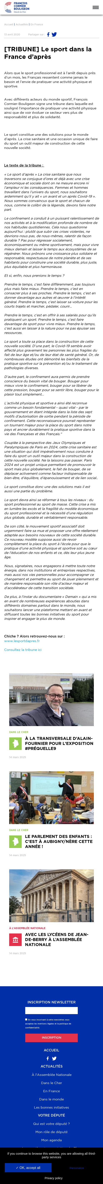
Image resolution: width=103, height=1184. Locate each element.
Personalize (77, 1168)
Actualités (22, 24)
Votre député (51, 1115)
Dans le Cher (51, 1083)
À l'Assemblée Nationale (52, 1075)
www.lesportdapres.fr (22, 641)
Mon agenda (51, 1140)
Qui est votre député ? (51, 1124)
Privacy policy (54, 1178)
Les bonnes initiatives (51, 1107)
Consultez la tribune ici (22, 649)
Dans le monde (51, 1099)
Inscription (51, 1037)
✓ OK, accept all (28, 1168)
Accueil (8, 24)
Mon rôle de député (51, 1132)
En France (36, 24)
